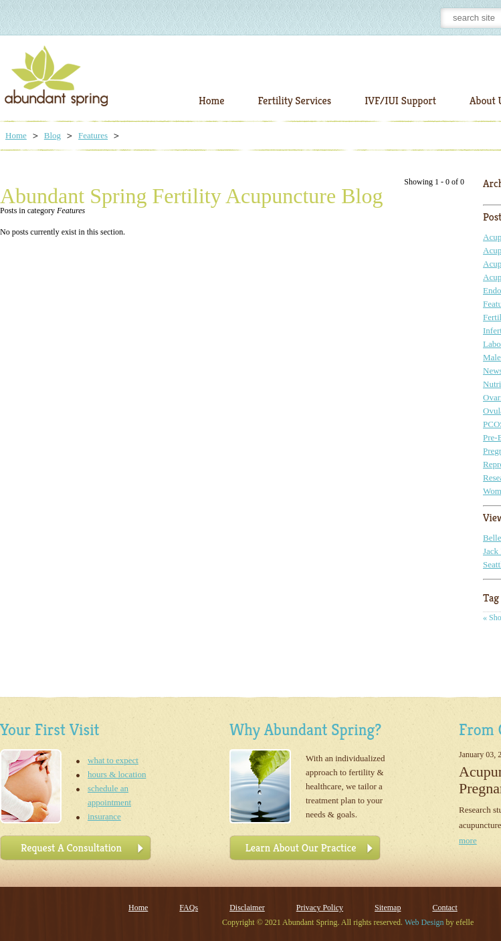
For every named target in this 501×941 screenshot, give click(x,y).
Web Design (424, 922)
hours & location (117, 774)
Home (211, 101)
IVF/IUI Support (400, 101)
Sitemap (388, 907)
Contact (444, 907)
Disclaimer (247, 907)
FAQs (188, 907)
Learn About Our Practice (301, 848)
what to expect (113, 760)
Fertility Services (294, 101)
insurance (104, 816)
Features (93, 135)
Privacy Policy (319, 907)
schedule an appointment (109, 795)
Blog (52, 135)
